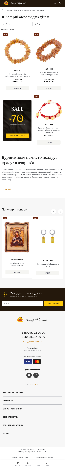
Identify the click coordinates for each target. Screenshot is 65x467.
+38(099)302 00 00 (32, 332)
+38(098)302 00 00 (32, 337)
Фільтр (6, 24)
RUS (36, 385)
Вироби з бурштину (14, 10)
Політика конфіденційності (22, 457)
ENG (31, 385)
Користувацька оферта (44, 457)
